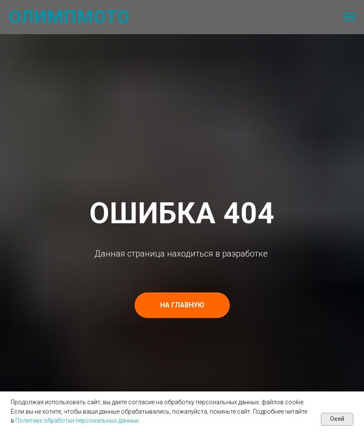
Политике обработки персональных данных (77, 420)
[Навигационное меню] (349, 17)
